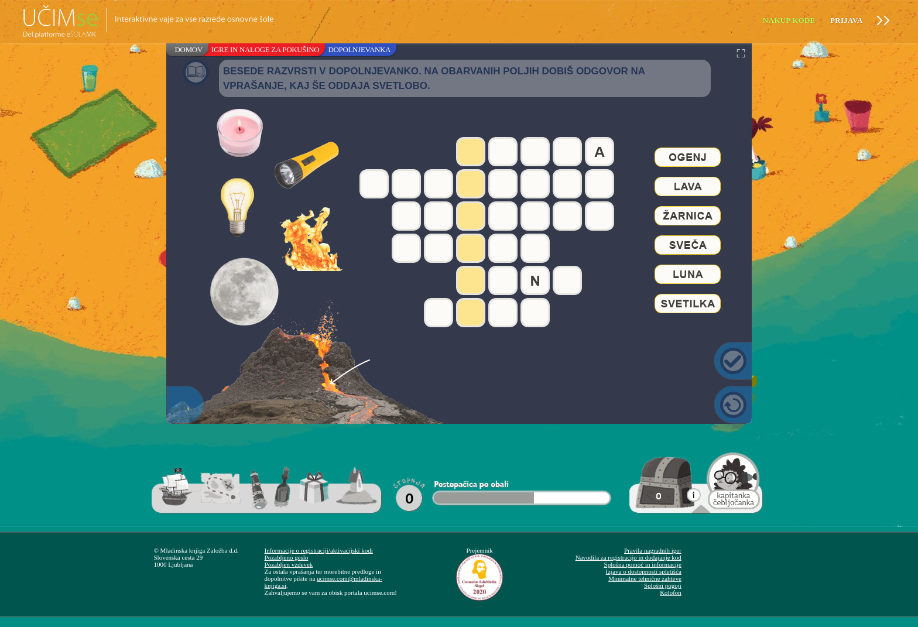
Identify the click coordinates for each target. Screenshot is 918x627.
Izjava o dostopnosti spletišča (643, 571)
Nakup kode (789, 20)
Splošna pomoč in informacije (642, 564)
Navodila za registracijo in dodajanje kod (628, 557)
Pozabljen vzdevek (289, 564)
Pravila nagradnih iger (652, 550)
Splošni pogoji (662, 585)
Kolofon (670, 592)
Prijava (846, 20)
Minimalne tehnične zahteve (644, 578)
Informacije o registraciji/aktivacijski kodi (319, 550)
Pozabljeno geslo (287, 557)
